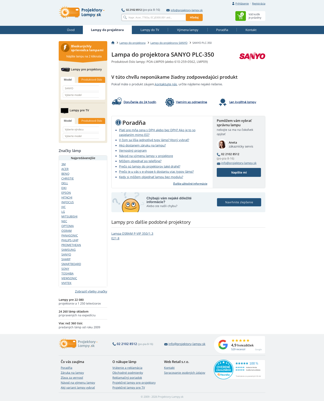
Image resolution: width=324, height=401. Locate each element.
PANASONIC (69, 235)
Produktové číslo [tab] (91, 79)
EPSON (66, 193)
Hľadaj (194, 17)
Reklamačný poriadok (127, 378)
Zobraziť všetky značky (91, 291)
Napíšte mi (239, 172)
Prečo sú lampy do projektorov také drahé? (149, 166)
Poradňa (66, 368)
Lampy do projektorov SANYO (168, 43)
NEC (64, 221)
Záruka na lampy (72, 373)
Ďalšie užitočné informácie (190, 184)
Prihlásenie (242, 3)
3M (63, 164)
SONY (65, 269)
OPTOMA (67, 226)
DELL (64, 183)
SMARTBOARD (71, 264)
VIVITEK (66, 283)
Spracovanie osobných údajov (184, 373)
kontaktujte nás (166, 84)
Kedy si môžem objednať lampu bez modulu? (151, 177)
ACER (65, 169)
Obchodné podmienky (127, 373)
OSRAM (66, 231)
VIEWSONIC (69, 278)
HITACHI (66, 197)
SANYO (66, 254)
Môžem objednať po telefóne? (140, 161)
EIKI (64, 188)
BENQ (65, 174)
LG (63, 212)
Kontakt (169, 368)
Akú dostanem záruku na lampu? (142, 145)
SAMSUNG (68, 250)
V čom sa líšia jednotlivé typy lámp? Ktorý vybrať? (154, 140)
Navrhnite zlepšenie (239, 202)
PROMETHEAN (71, 245)
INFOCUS (67, 202)
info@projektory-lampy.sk (184, 10)
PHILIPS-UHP (69, 240)
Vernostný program (133, 150)
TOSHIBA (67, 273)
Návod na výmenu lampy (78, 382)
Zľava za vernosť (72, 378)
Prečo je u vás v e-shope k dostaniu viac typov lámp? (156, 171)
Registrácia (258, 3)
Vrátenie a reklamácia (127, 368)
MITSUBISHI (69, 216)
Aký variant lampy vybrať (78, 387)
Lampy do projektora (132, 43)
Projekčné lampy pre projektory (134, 382)
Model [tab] (68, 79)
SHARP (65, 259)
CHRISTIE (67, 178)
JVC (63, 207)
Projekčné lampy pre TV (128, 387)
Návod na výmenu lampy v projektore (146, 156)
